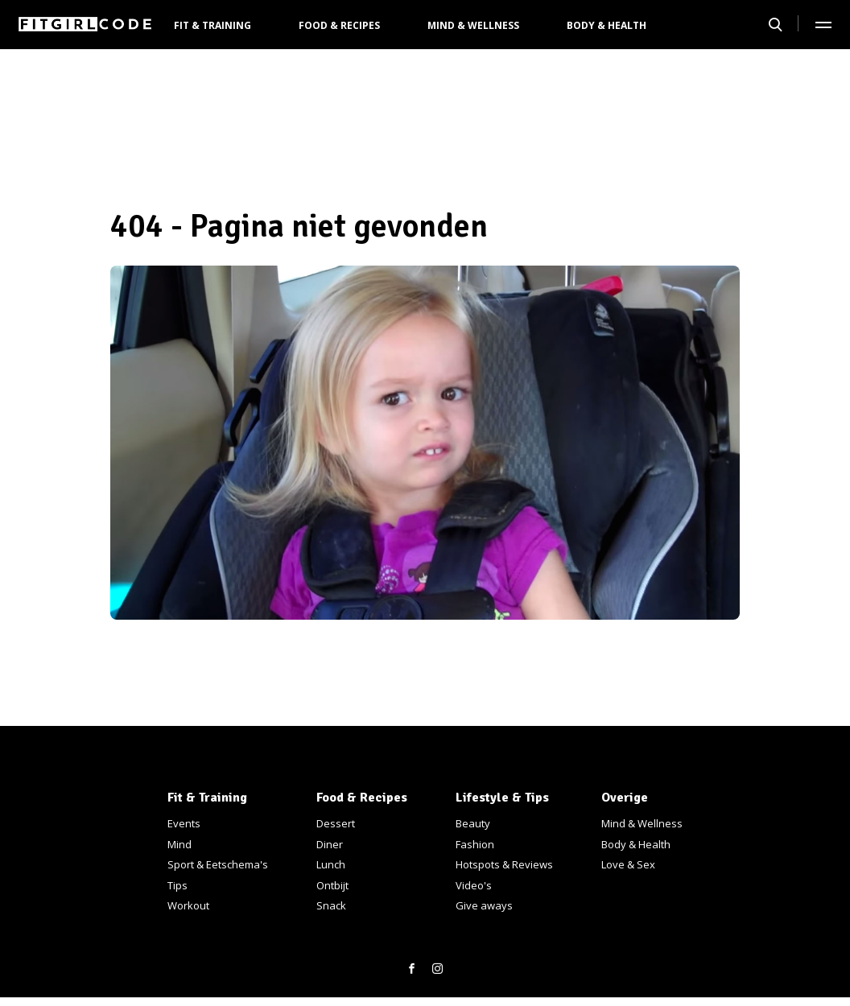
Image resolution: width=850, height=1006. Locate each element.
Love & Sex (628, 864)
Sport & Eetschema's (217, 864)
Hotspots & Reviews (504, 864)
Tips (177, 885)
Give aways (484, 905)
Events (183, 823)
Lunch (330, 864)
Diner (329, 844)
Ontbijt (332, 885)
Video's (474, 885)
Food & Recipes (339, 25)
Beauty (473, 823)
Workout (188, 905)
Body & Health (606, 25)
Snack (331, 905)
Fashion (475, 844)
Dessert (335, 823)
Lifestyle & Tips (502, 798)
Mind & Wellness (473, 25)
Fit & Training (212, 25)
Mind (179, 844)
